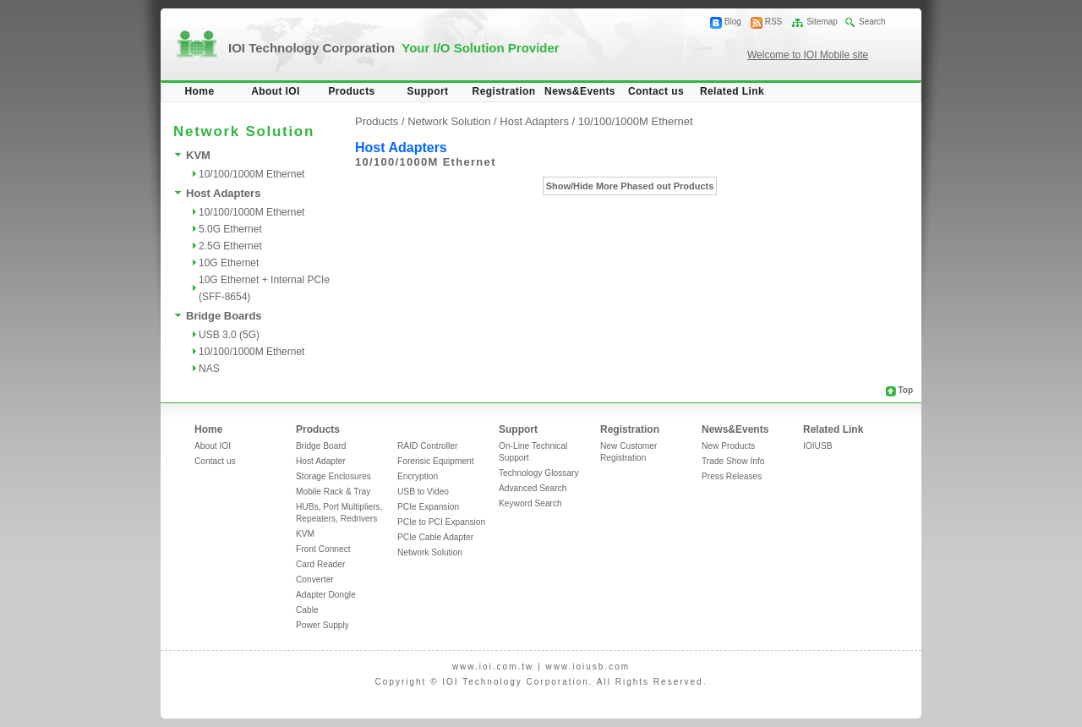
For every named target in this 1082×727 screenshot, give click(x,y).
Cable (307, 610)
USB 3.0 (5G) (229, 335)
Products (351, 91)
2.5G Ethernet (230, 246)
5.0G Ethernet (230, 229)
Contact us (656, 91)
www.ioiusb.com (587, 666)
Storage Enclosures (333, 476)
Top (905, 390)
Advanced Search (532, 488)
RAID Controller (427, 446)
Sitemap (822, 21)
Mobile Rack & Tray (333, 491)
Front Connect (323, 549)
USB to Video (423, 491)
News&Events (579, 91)
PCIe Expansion (428, 506)
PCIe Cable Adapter (435, 537)
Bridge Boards (224, 315)
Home (200, 91)
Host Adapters (223, 193)
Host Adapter (321, 461)
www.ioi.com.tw (492, 666)
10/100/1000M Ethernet (251, 174)
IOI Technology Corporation (394, 48)
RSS (774, 21)
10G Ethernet (229, 263)
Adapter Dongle (326, 594)
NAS (209, 368)
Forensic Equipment (435, 461)
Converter (315, 579)
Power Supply (322, 625)
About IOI (275, 91)
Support (428, 91)
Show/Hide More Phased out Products (630, 186)
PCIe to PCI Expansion (441, 522)
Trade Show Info (733, 461)
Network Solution (429, 552)
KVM (198, 155)
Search (872, 21)
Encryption (417, 476)
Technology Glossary (539, 473)
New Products (728, 446)
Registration (504, 91)
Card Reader (320, 564)
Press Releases (732, 476)
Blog (732, 21)
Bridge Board (321, 446)
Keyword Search (530, 503)
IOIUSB (818, 446)
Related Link (732, 91)
